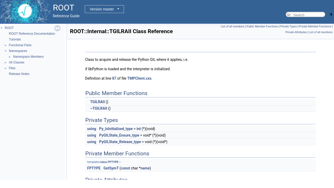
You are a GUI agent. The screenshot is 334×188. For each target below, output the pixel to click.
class (103, 162)
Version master (102, 9)
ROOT (9, 28)
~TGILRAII (98, 108)
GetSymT (111, 168)
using (91, 129)
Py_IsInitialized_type (116, 129)
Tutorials (15, 39)
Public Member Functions (262, 26)
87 (114, 78)
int (138, 129)
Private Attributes (296, 32)
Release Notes (19, 74)
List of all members (232, 26)
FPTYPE (113, 162)
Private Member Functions (315, 26)
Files (12, 68)
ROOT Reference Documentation (32, 34)
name (145, 168)
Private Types (288, 26)
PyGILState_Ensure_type (119, 135)
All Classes (16, 62)
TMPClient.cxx (139, 78)
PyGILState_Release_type (120, 142)
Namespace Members (28, 56)
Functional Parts (20, 45)
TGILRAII (97, 102)
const (125, 168)
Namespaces (18, 51)
